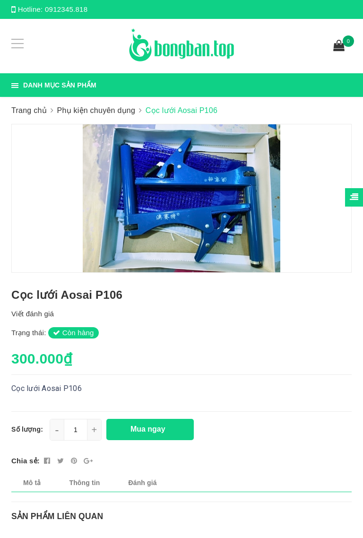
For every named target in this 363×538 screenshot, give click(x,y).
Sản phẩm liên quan (57, 516)
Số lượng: (27, 429)
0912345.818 (66, 9)
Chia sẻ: (25, 461)
